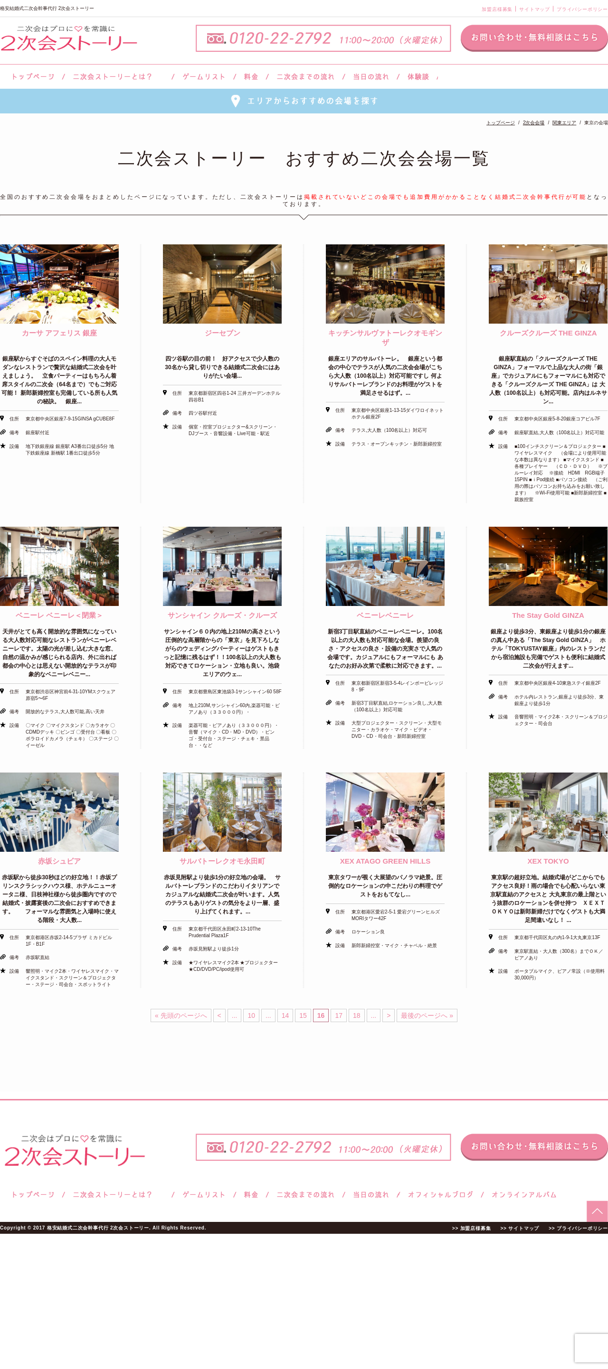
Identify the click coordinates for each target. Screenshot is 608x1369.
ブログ (441, 1195)
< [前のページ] (219, 1015)
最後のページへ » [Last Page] (427, 1015)
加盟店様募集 (497, 9)
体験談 (418, 77)
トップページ (32, 77)
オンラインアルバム (521, 1195)
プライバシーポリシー (582, 9)
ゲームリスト (204, 77)
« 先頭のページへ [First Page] (181, 1015)
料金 (251, 77)
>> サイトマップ (519, 1228)
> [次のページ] (388, 1015)
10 (251, 1015)
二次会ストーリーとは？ (118, 77)
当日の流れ (371, 77)
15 (303, 1015)
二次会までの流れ (305, 77)
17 (338, 1015)
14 (285, 1015)
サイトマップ (534, 9)
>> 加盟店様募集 (471, 1228)
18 (357, 1015)
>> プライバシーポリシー (578, 1228)
